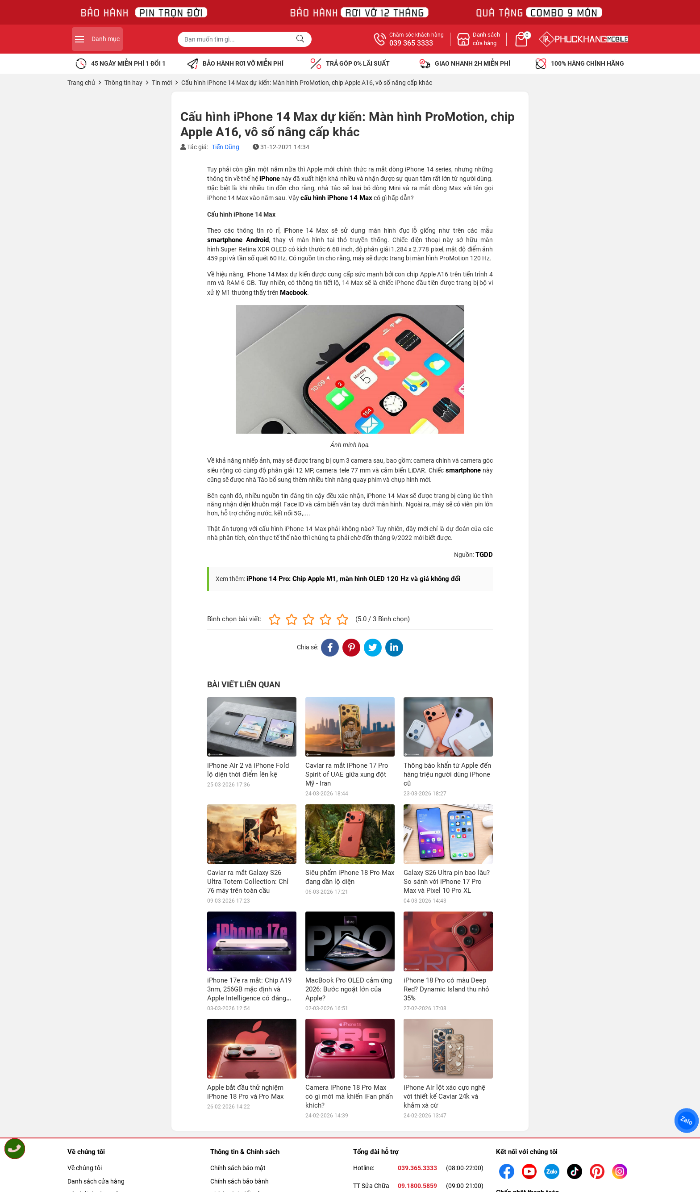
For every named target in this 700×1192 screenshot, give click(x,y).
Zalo (686, 1120)
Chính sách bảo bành (239, 1181)
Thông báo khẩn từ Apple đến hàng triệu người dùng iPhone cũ (447, 774)
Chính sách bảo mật (238, 1167)
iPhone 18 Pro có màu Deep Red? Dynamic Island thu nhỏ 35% (446, 989)
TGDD (484, 555)
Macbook (293, 293)
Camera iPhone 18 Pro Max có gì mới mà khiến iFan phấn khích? (349, 1096)
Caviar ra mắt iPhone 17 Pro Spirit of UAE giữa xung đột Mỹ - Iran (346, 774)
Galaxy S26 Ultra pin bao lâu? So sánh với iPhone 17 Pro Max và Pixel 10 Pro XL (447, 882)
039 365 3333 (508, 43)
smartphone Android (238, 240)
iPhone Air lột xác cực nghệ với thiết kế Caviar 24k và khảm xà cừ (444, 1096)
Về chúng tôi (84, 1167)
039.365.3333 (417, 1167)
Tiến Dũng (225, 147)
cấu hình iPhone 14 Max (336, 198)
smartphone (463, 470)
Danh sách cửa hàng (96, 1181)
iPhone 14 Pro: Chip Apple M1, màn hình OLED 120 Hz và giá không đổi (353, 579)
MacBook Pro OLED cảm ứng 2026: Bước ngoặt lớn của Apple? (348, 989)
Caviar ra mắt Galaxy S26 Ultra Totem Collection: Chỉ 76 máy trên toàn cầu (247, 882)
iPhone (269, 179)
